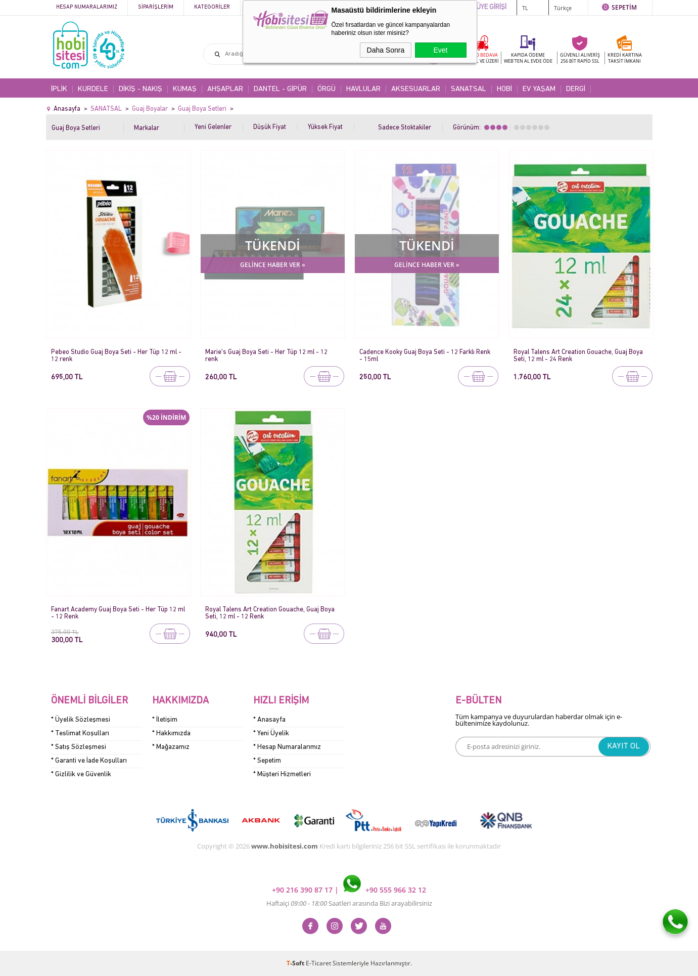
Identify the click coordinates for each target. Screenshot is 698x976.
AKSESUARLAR (415, 89)
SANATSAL (468, 89)
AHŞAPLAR (225, 89)
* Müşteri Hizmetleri (282, 774)
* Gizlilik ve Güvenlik (81, 774)
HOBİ (504, 89)
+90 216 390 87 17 (303, 890)
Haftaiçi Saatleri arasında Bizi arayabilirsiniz (349, 903)
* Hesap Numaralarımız (287, 747)
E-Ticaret (318, 963)
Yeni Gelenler (213, 127)
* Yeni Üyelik (271, 733)
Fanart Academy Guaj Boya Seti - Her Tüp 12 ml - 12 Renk (118, 613)
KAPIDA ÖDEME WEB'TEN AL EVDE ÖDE (528, 58)
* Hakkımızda (171, 733)
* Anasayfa (269, 720)
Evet (440, 50)
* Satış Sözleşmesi (78, 747)
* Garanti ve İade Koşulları (89, 761)
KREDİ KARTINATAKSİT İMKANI (625, 58)
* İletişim (164, 720)
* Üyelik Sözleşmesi (80, 720)
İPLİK (59, 89)
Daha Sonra (386, 50)
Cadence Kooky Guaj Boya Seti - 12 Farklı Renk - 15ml (424, 356)
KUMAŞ (185, 89)
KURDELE (93, 89)
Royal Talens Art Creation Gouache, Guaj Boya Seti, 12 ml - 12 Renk (270, 613)
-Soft (296, 963)
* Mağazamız (171, 747)
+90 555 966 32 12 (384, 890)
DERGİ (575, 89)
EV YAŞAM (539, 89)
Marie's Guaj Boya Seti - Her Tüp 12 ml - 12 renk (266, 356)
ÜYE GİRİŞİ (491, 7)
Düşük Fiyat (269, 127)
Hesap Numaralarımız (86, 7)
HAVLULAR (363, 89)
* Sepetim (267, 761)
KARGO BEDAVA (480, 58)
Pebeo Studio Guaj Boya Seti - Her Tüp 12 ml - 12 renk (116, 356)
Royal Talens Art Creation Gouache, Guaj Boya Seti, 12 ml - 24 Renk (578, 356)
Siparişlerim (155, 7)
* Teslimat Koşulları (80, 733)
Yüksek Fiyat (325, 127)
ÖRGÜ (326, 89)
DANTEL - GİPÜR (280, 89)
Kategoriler (212, 7)
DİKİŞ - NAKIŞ (140, 89)
